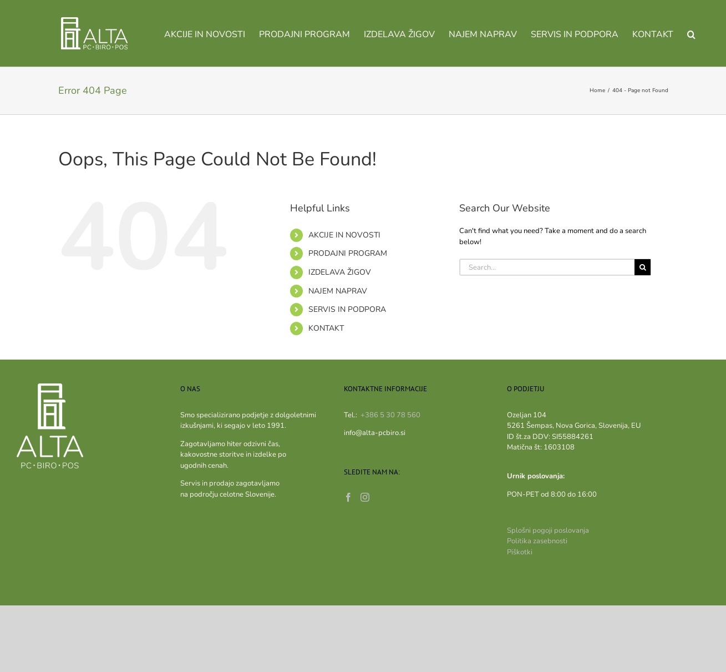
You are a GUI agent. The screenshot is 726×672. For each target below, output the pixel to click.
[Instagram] (365, 497)
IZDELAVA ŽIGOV (339, 272)
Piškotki (519, 552)
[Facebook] (348, 497)
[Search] (642, 267)
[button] (691, 33)
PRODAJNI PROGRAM (347, 253)
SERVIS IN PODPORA (347, 309)
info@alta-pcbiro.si (374, 433)
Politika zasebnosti (537, 541)
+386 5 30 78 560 (390, 415)
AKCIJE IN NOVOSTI (344, 235)
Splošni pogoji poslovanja (548, 530)
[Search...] (547, 267)
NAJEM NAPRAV (337, 291)
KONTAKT (326, 328)
